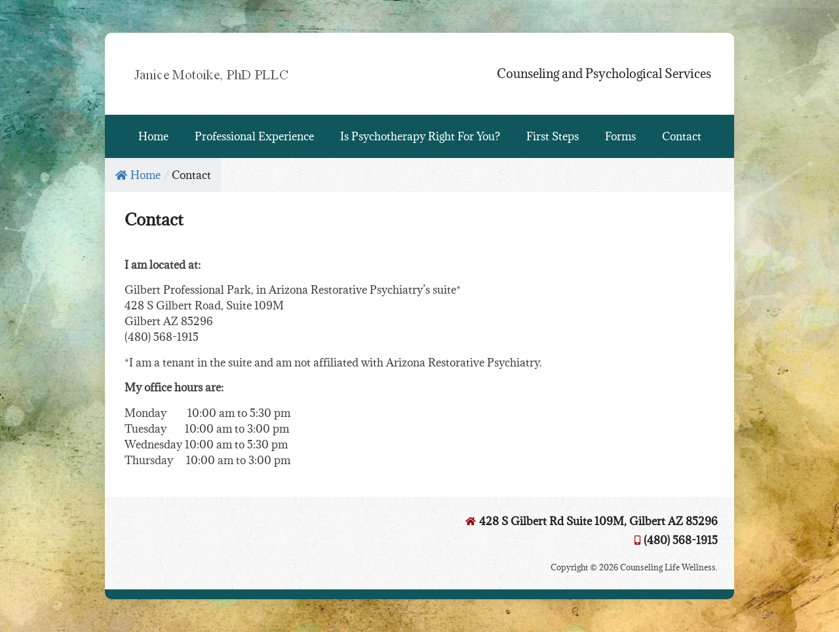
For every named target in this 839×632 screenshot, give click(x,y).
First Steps (552, 136)
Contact (681, 136)
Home (153, 136)
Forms (620, 136)
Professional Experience (254, 136)
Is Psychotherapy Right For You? (420, 136)
